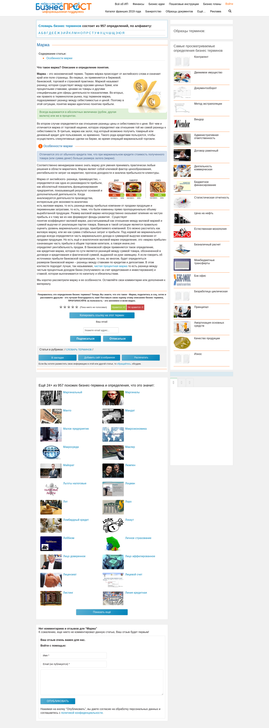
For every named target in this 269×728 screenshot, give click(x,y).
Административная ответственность (206, 137)
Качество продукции (207, 338)
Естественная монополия (210, 228)
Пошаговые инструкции (184, 4)
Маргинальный (72, 392)
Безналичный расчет (207, 244)
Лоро (128, 501)
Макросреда (71, 446)
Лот (65, 501)
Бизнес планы (212, 4)
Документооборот (205, 88)
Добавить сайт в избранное (99, 357)
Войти (227, 3)
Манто (67, 410)
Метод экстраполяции (208, 103)
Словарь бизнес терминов (59, 26)
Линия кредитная (136, 592)
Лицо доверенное (74, 556)
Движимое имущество (208, 72)
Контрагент (201, 56)
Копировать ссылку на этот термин (102, 315)
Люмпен (130, 465)
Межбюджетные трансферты (204, 262)
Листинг (68, 592)
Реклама (215, 11)
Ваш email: (102, 321)
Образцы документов (179, 11)
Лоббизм (68, 538)
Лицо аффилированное (140, 556)
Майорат (68, 465)
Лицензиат (70, 574)
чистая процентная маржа (110, 266)
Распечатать (141, 357)
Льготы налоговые (74, 483)
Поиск (228, 11)
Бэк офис (200, 275)
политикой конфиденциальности (82, 712)
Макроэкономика (136, 428)
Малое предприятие (76, 428)
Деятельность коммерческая (203, 168)
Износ (198, 353)
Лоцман (130, 483)
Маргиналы (132, 392)
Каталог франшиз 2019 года (123, 11)
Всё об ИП (121, 4)
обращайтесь (124, 363)
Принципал (201, 307)
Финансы (138, 4)
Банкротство (153, 11)
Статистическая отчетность (211, 197)
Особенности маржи (59, 58)
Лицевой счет (133, 574)
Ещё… (201, 11)
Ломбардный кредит (76, 519)
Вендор (199, 119)
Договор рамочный (206, 150)
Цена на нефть (203, 213)
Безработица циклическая (210, 291)
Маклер (130, 446)
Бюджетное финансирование (205, 183)
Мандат (130, 410)
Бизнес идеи (157, 4)
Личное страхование (138, 538)
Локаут (129, 519)
